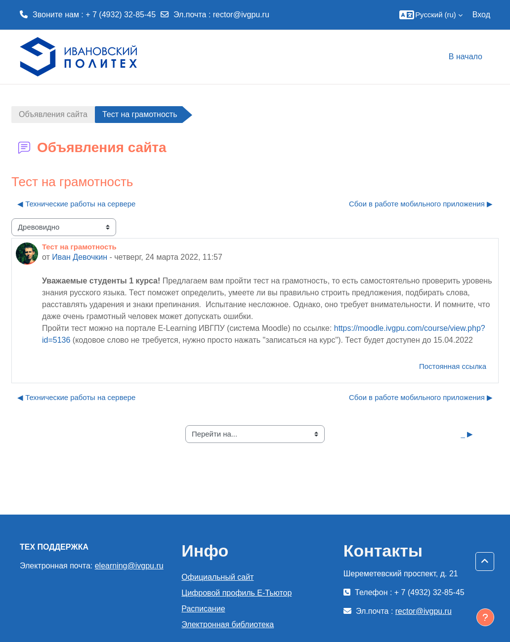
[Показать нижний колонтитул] (485, 617)
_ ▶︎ (467, 434)
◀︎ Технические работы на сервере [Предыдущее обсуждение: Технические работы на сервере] (76, 204)
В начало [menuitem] (465, 56)
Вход (481, 14)
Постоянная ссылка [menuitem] (452, 366)
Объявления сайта (53, 114)
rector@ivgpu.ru (241, 14)
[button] (428, 15)
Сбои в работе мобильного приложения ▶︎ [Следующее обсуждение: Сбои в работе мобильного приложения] (421, 204)
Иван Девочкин (79, 257)
